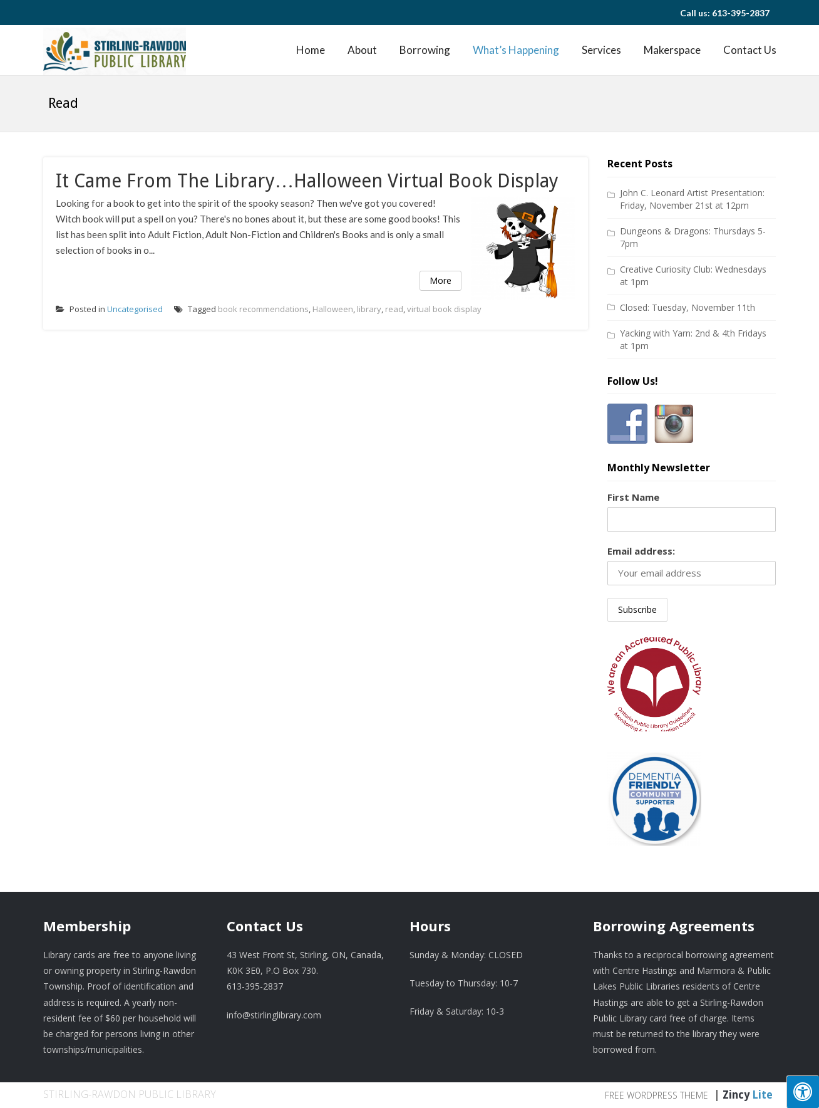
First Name (633, 497)
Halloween (332, 309)
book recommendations (263, 309)
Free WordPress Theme (656, 1095)
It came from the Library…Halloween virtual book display (307, 181)
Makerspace (672, 49)
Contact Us (749, 49)
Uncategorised (135, 309)
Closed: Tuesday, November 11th (687, 307)
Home (310, 49)
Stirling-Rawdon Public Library (129, 1094)
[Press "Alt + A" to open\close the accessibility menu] (802, 1091)
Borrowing (424, 49)
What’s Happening (516, 49)
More (440, 280)
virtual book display (444, 309)
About (362, 49)
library (369, 309)
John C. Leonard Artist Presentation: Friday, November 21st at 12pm (692, 199)
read (394, 309)
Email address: (641, 551)
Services (601, 49)
